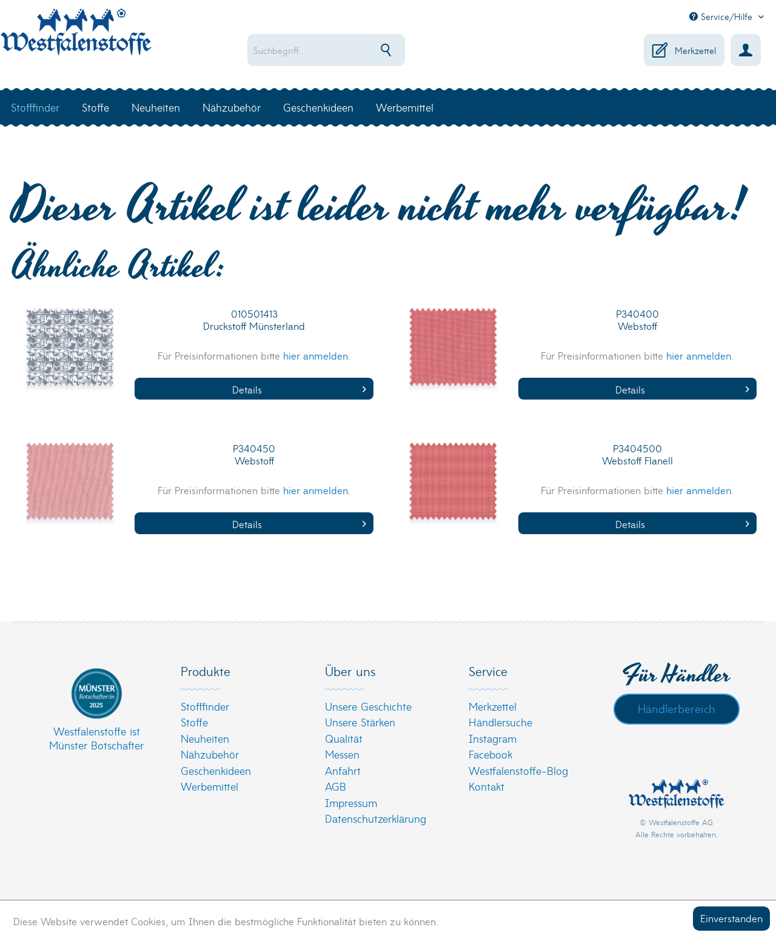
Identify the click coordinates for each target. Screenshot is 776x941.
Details (299, 389)
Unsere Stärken (360, 721)
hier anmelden (315, 355)
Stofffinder (205, 706)
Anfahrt (343, 770)
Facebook (490, 754)
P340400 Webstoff (637, 319)
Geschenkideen (216, 770)
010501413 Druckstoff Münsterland (254, 319)
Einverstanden (731, 918)
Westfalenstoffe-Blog (518, 770)
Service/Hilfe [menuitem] (722, 16)
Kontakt (486, 786)
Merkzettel (493, 706)
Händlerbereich (676, 708)
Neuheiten (205, 738)
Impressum (351, 802)
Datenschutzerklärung (375, 818)
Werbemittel (209, 786)
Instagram (493, 738)
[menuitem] (355, 50)
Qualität (344, 738)
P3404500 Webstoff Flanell (637, 454)
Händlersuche (500, 721)
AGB (335, 786)
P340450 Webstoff (254, 454)
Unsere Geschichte (368, 706)
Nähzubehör (210, 754)
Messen (342, 754)
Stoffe (194, 721)
